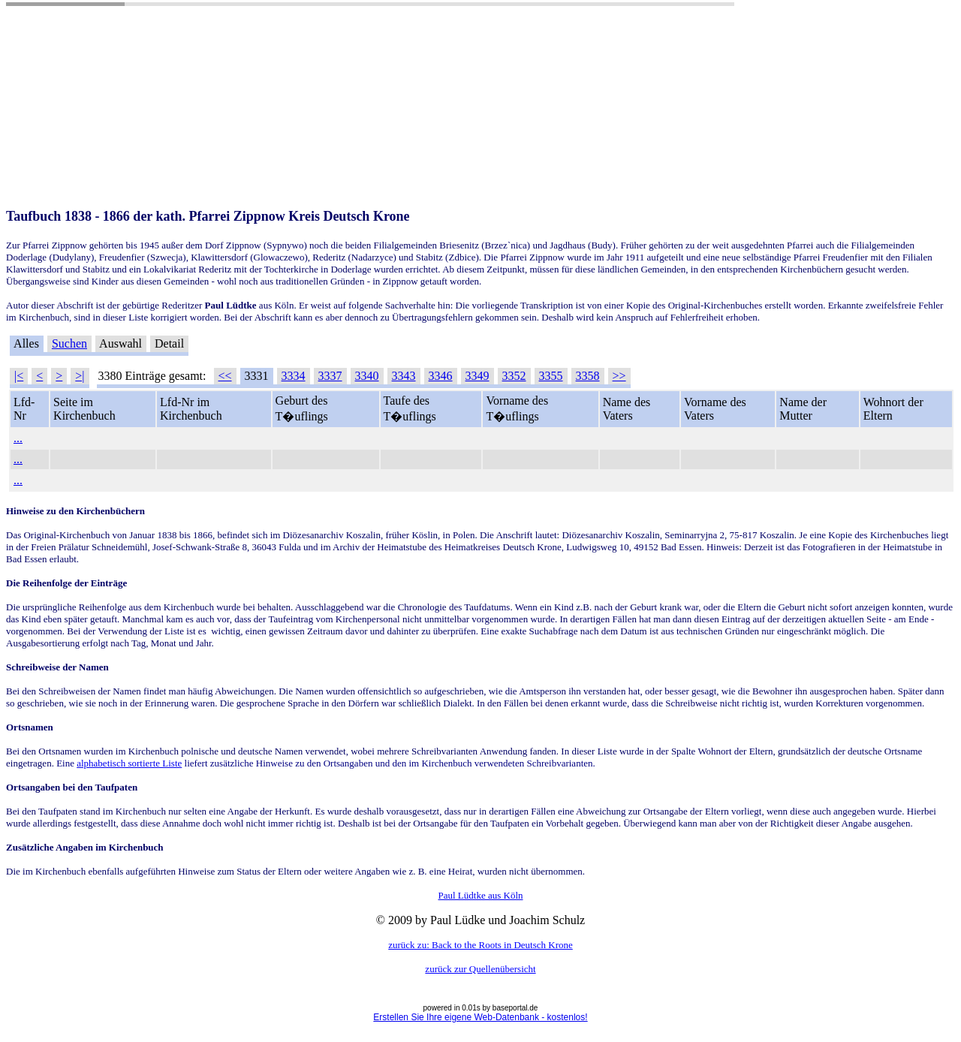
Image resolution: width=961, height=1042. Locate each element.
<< (225, 375)
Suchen (69, 343)
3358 (588, 375)
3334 (294, 375)
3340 (367, 375)
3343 (404, 375)
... (18, 438)
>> (619, 375)
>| (79, 375)
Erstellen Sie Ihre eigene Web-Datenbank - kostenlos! (480, 1017)
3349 (477, 375)
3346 (441, 375)
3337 (330, 375)
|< (18, 375)
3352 (514, 375)
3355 (551, 375)
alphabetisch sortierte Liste (129, 763)
